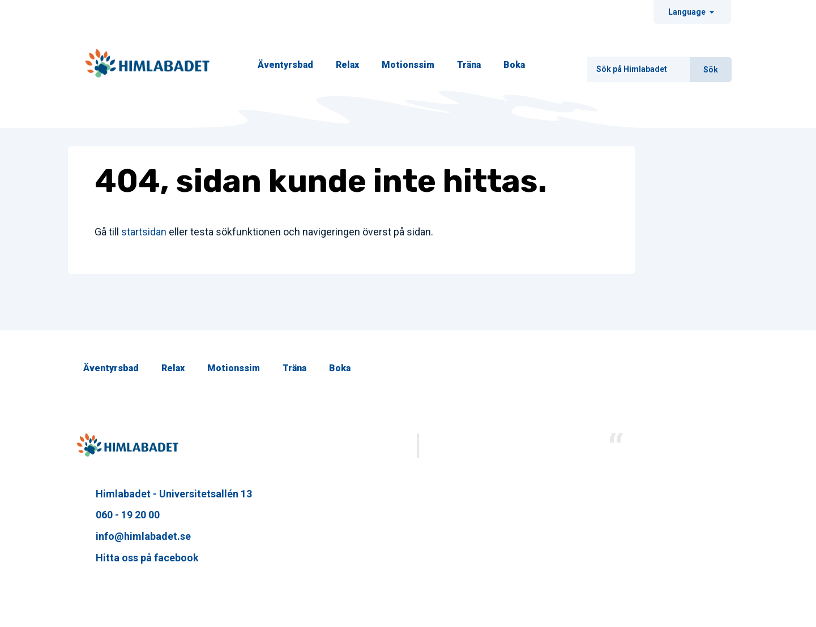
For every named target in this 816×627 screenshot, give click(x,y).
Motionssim (408, 64)
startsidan (143, 232)
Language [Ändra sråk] (687, 11)
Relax (347, 64)
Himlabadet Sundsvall (677, 444)
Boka (514, 64)
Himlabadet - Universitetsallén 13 (164, 494)
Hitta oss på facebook (137, 558)
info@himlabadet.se (133, 536)
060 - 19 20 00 (118, 515)
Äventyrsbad (285, 64)
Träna (469, 64)
